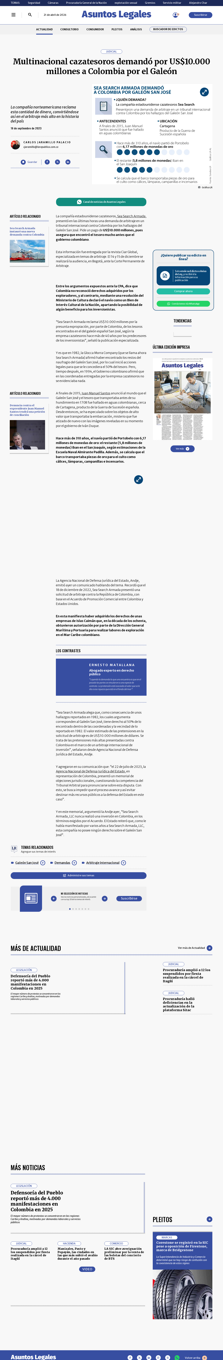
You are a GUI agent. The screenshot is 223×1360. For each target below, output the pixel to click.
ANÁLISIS (136, 29)
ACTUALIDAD (44, 29)
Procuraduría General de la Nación (86, 2)
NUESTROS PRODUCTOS (88, 1306)
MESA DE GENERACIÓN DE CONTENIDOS (126, 1298)
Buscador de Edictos (168, 29)
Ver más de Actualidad (195, 948)
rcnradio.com (200, 1345)
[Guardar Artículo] (29, 162)
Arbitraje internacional (103, 863)
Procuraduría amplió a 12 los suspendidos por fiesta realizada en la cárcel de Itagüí (186, 975)
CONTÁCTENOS (83, 1298)
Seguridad (34, 2)
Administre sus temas (78, 875)
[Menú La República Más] (13, 15)
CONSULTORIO (69, 29)
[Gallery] (79, 896)
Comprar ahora (183, 291)
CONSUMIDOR (95, 29)
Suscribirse (200, 14)
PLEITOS (117, 29)
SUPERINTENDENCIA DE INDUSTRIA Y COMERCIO (127, 1323)
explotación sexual (126, 2)
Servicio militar (172, 2)
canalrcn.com (172, 1345)
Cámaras (53, 2)
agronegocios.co (54, 1345)
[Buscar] (30, 15)
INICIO (14, 1297)
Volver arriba (196, 1251)
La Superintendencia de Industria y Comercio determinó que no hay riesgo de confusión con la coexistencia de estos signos (181, 1153)
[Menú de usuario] (175, 15)
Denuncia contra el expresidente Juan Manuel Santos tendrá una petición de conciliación (27, 410)
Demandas (62, 863)
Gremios (150, 2)
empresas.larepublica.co (93, 1345)
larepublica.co (24, 1345)
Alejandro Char (198, 2)
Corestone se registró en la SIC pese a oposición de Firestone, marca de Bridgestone (182, 1139)
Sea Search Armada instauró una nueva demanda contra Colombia (27, 231)
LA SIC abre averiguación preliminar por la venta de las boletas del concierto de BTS (124, 1147)
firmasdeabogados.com (136, 1345)
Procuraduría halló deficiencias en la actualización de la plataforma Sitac (179, 1004)
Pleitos (162, 1112)
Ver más (182, 449)
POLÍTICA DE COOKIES (87, 1323)
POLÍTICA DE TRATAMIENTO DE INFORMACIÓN (130, 1314)
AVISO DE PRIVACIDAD (126, 1306)
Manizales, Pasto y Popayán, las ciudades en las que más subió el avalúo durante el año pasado (77, 1147)
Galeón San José (27, 863)
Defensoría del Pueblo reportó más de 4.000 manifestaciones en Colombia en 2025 (30, 982)
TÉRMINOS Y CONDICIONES (90, 1314)
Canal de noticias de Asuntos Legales (101, 202)
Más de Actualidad (36, 948)
